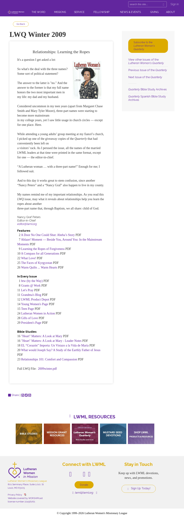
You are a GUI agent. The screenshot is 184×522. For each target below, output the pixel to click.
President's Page (31, 322)
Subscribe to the (144, 46)
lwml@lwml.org (82, 492)
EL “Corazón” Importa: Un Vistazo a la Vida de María (55, 345)
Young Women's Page (34, 304)
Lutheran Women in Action (38, 313)
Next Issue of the (145, 77)
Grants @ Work (31, 285)
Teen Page (27, 308)
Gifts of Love (29, 318)
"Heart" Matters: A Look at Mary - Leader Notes (51, 340)
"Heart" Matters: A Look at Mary (41, 336)
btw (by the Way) (32, 281)
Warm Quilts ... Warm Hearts (39, 267)
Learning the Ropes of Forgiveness (43, 249)
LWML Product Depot (35, 299)
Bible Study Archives (147, 89)
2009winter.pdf (47, 368)
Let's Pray (27, 290)
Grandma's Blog (31, 295)
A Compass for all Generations (40, 253)
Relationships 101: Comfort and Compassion (49, 359)
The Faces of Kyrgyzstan (36, 263)
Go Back (21, 24)
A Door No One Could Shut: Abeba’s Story (48, 235)
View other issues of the (146, 61)
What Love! (28, 258)
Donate (84, 484)
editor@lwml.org (27, 224)
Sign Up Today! (138, 488)
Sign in (175, 4)
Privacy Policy (15, 494)
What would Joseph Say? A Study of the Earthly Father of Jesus (60, 350)
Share (13, 395)
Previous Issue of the (147, 70)
